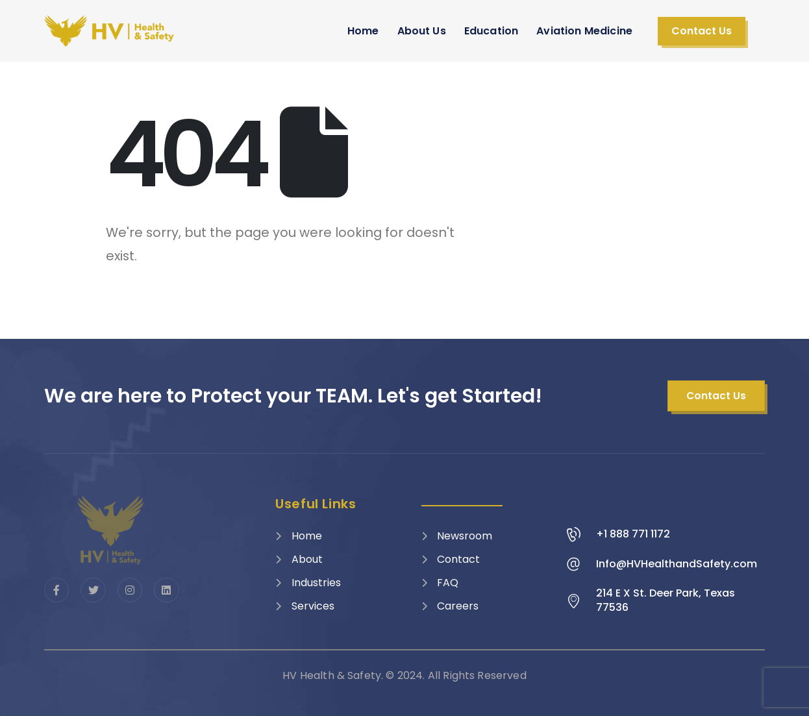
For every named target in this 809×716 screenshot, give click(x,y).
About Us (421, 30)
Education (491, 30)
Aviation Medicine (584, 30)
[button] (701, 31)
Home (363, 30)
